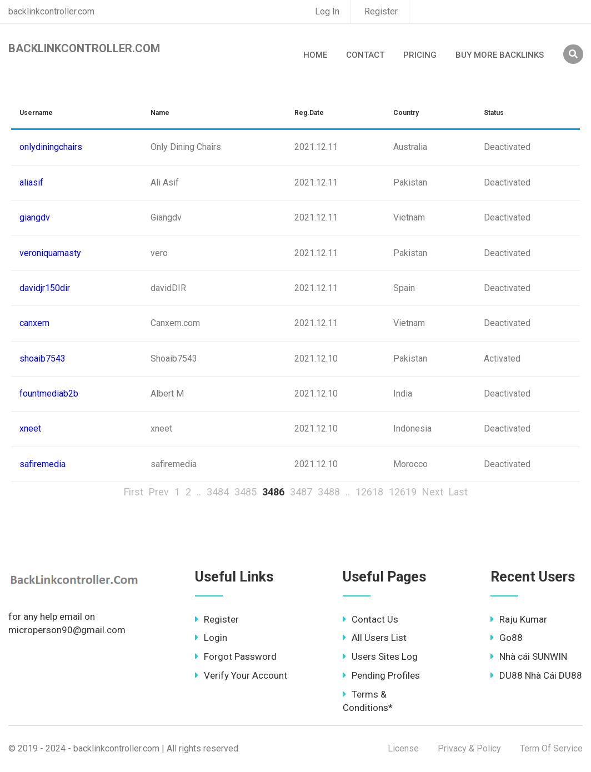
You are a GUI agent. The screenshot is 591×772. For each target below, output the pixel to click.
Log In (327, 11)
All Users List (375, 637)
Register (381, 11)
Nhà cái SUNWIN (528, 656)
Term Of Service (551, 748)
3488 (329, 492)
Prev (159, 492)
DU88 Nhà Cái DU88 (536, 675)
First (133, 492)
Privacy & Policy (469, 748)
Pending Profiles (381, 675)
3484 (218, 492)
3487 (301, 492)
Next (432, 492)
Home (315, 55)
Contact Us (370, 619)
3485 (245, 492)
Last (458, 492)
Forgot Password (236, 656)
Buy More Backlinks (499, 55)
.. (199, 492)
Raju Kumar (518, 619)
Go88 (506, 637)
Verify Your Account (241, 675)
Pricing (420, 55)
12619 (403, 492)
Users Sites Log (380, 656)
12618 (369, 492)
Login (211, 637)
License (403, 748)
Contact (365, 55)
